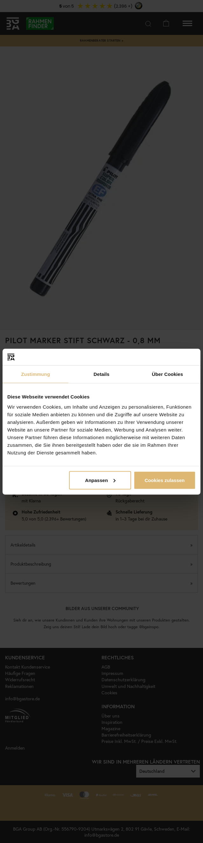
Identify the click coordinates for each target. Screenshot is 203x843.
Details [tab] (101, 374)
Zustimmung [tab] (35, 374)
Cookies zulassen (164, 480)
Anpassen (100, 480)
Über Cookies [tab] (167, 374)
